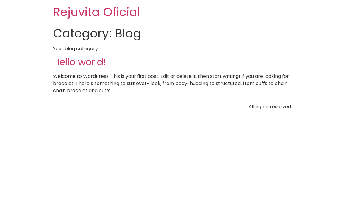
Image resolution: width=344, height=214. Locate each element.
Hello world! (79, 62)
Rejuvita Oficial (96, 12)
